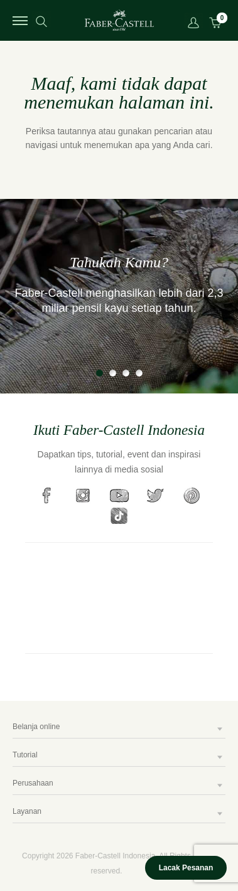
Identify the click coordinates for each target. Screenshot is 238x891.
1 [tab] (99, 373)
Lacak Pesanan (186, 867)
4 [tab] (139, 373)
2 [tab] (112, 373)
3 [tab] (125, 373)
